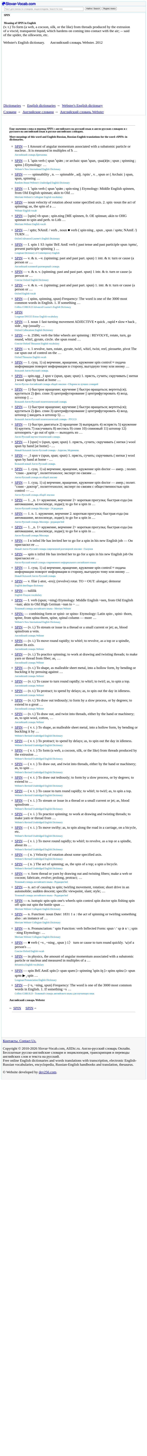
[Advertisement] (56, 73)
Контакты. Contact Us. (19, 1041)
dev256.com (47, 1072)
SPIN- (19, 614)
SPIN (18, 146)
